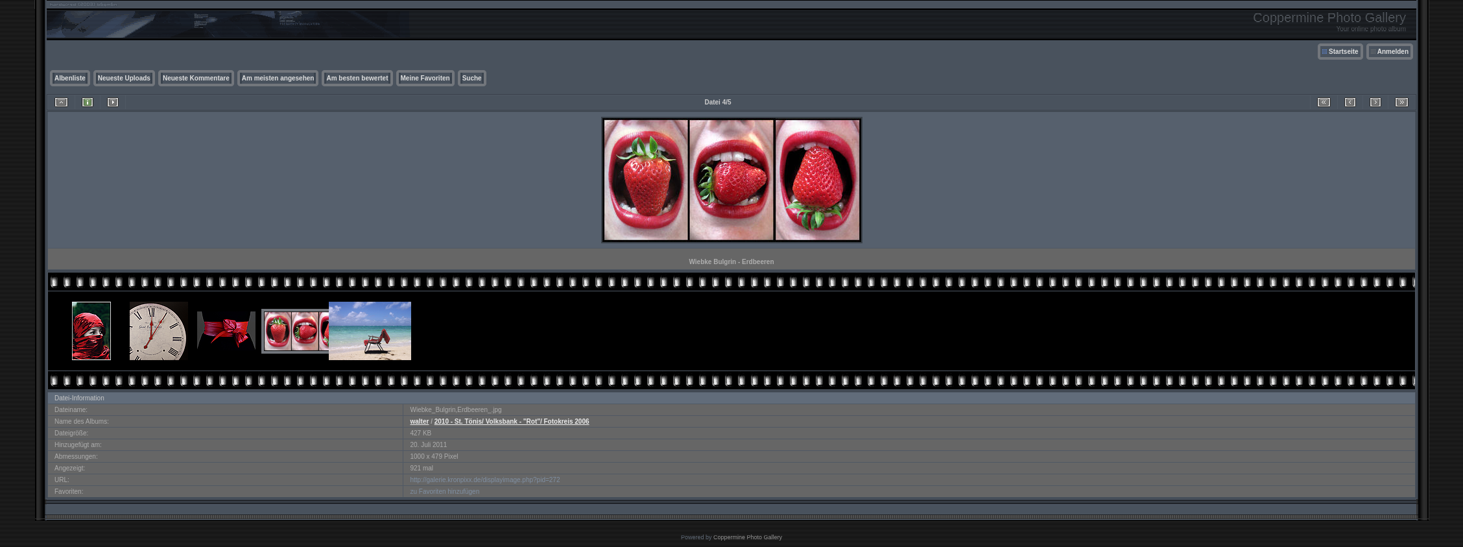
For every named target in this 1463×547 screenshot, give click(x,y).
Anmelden (1393, 51)
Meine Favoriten (425, 78)
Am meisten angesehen (278, 78)
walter (419, 421)
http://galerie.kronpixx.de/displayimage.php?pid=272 (485, 479)
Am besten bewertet (357, 78)
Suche (472, 78)
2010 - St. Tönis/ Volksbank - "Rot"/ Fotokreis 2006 (511, 421)
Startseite (1344, 51)
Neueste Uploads (124, 78)
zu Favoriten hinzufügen (444, 491)
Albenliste (70, 78)
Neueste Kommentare (196, 78)
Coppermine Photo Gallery (747, 537)
